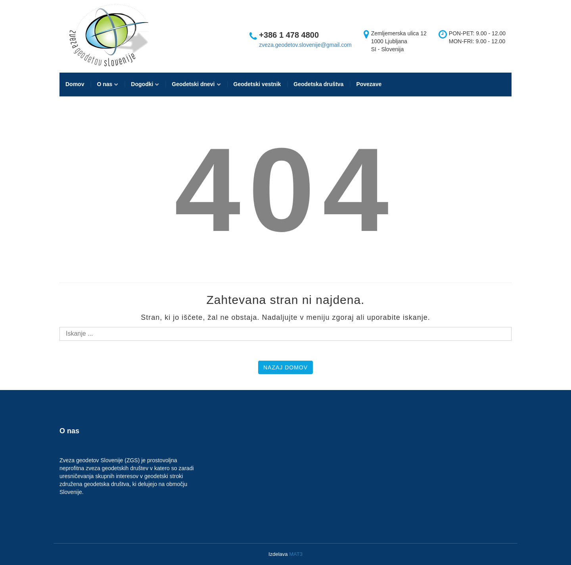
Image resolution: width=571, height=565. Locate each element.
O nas (104, 84)
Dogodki (142, 84)
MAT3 (296, 554)
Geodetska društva (318, 84)
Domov (74, 84)
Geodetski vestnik (257, 84)
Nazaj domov (285, 367)
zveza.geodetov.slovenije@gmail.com (305, 45)
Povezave (368, 84)
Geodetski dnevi (193, 84)
